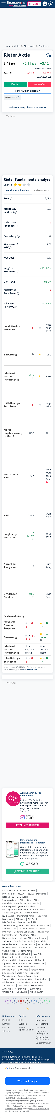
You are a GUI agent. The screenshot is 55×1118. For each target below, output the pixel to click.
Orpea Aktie (33, 900)
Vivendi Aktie (8, 950)
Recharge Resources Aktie (15, 909)
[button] (34, 3)
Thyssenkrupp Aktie (12, 966)
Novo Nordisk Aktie (11, 957)
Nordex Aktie (23, 982)
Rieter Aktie (29, 46)
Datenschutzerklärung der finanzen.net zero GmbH (27, 1109)
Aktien (17, 46)
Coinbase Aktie (9, 960)
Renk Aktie (41, 941)
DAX (33, 890)
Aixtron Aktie (21, 988)
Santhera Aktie (37, 909)
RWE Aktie (38, 953)
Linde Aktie (23, 985)
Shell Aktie (22, 991)
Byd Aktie (6, 931)
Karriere (6, 1024)
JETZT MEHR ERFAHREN (28, 871)
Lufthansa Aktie (26, 928)
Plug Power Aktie (28, 935)
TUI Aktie (30, 925)
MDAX (21, 893)
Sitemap (6, 1031)
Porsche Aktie (9, 969)
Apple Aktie (40, 938)
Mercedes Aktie (9, 944)
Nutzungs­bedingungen (42, 1032)
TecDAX (30, 893)
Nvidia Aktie (8, 915)
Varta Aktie (22, 973)
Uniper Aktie (8, 991)
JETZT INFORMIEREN (27, 825)
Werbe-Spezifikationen (26, 1028)
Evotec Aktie (37, 985)
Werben (23, 1024)
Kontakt (6, 1020)
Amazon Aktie (31, 912)
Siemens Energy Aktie (12, 925)
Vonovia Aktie (8, 976)
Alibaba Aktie (8, 985)
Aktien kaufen (36, 991)
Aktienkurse (23, 890)
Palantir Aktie (25, 960)
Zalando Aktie (9, 979)
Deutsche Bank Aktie (24, 931)
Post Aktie (7, 903)
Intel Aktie (37, 982)
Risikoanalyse (41, 190)
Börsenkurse (8, 890)
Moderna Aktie (24, 950)
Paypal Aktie (25, 947)
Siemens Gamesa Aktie (13, 900)
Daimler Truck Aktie (23, 941)
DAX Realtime (9, 893)
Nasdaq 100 (8, 896)
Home (7, 46)
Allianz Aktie (43, 925)
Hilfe (21, 1020)
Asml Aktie (7, 988)
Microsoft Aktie (9, 935)
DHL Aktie (20, 919)
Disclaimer (41, 1027)
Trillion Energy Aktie (12, 912)
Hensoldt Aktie (9, 947)
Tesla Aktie (41, 915)
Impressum (41, 1020)
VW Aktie (40, 928)
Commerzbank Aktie (28, 922)
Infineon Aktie (30, 957)
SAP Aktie (6, 941)
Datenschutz (42, 1024)
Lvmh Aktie (35, 988)
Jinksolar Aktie (26, 938)
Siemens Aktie (9, 928)
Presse (5, 1027)
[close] (50, 1068)
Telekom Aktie (40, 947)
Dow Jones (41, 893)
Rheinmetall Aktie (25, 915)
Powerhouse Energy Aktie (26, 903)
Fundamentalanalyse (17, 190)
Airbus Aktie (25, 963)
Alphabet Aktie (9, 963)
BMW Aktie (39, 963)
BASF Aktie (33, 919)
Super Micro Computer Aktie (16, 953)
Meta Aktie (29, 966)
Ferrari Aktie (44, 944)
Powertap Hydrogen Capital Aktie (18, 906)
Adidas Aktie (8, 982)
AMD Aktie (40, 960)
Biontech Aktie (9, 938)
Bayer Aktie (7, 919)
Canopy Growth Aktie (28, 976)
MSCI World (22, 896)
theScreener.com (29, 669)
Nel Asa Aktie (43, 931)
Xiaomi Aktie (8, 973)
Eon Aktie (34, 973)
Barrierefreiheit (43, 1043)
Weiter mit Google (27, 1081)
